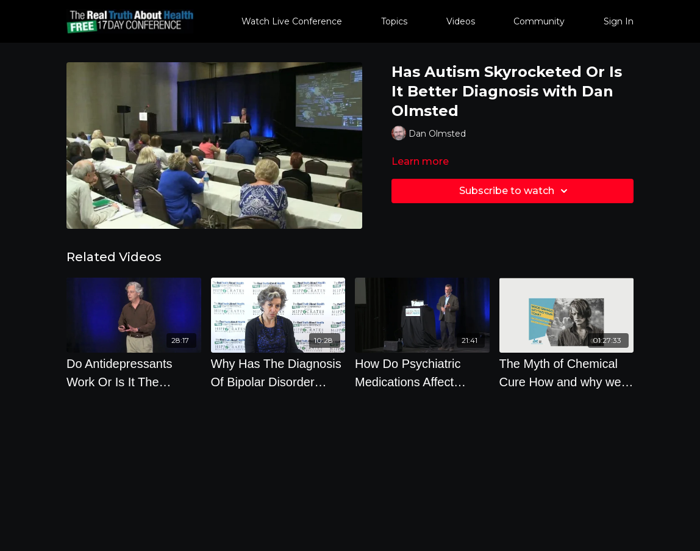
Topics (394, 21)
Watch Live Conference (291, 21)
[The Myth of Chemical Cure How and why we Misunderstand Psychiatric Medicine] (566, 373)
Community (539, 21)
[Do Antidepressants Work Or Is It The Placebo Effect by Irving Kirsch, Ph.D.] (133, 373)
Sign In (619, 21)
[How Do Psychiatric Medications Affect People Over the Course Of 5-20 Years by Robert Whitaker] (422, 373)
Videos (460, 21)
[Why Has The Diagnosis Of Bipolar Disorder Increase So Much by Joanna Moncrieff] (278, 373)
